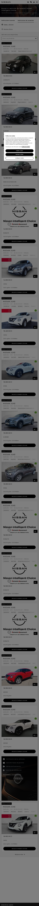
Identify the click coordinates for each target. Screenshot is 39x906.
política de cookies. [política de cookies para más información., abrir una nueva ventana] (26, 146)
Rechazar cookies (19, 154)
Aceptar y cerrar (19, 150)
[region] (19, 146)
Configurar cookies (19, 158)
